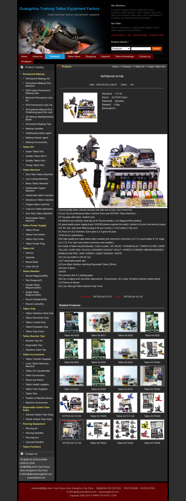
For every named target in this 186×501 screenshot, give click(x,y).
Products (55, 56)
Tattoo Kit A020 (152, 335)
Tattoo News (74, 56)
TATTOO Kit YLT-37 (102, 296)
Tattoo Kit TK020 (152, 416)
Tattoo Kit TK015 (125, 443)
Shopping (91, 56)
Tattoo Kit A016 (125, 335)
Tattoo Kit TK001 (152, 362)
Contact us (145, 56)
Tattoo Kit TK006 (152, 443)
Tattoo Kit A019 (98, 362)
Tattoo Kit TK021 (98, 443)
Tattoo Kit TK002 (152, 389)
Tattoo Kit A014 (125, 362)
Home (24, 56)
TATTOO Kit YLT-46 (71, 443)
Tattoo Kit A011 (71, 389)
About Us (37, 56)
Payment (105, 56)
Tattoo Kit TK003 (98, 416)
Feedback (26, 61)
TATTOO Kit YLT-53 (133, 296)
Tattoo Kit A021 (71, 362)
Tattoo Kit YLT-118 (125, 416)
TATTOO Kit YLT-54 (71, 416)
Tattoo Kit (139, 66)
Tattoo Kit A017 (98, 335)
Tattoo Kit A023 (98, 389)
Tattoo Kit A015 (125, 389)
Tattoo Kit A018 (71, 335)
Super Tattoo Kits (157, 66)
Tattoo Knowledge (124, 56)
